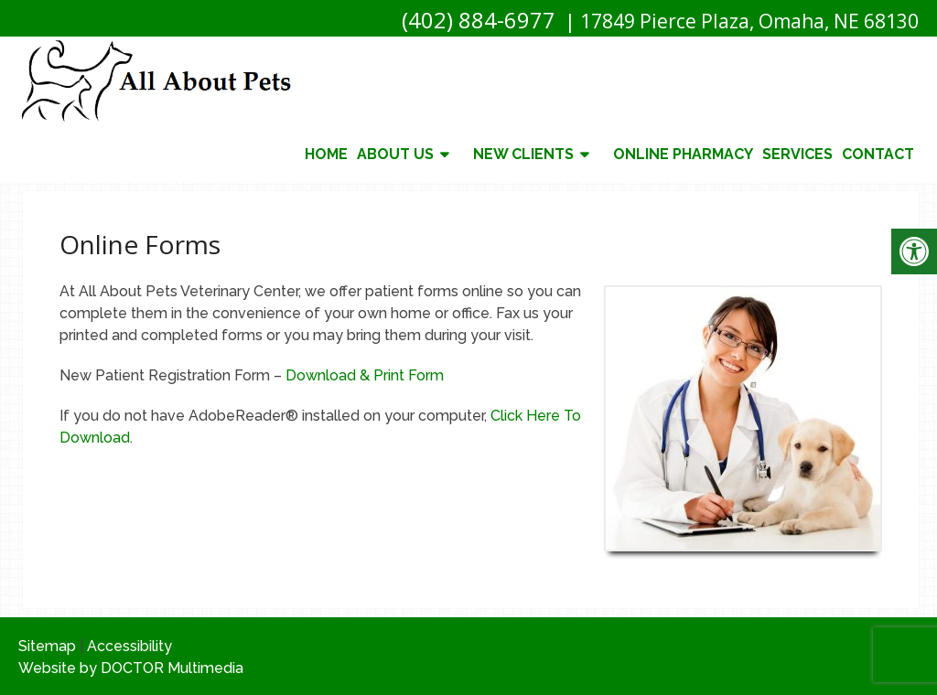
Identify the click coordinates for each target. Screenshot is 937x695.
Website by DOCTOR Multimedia (130, 668)
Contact (878, 154)
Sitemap (47, 646)
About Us (395, 154)
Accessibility (129, 646)
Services (797, 154)
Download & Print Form (364, 375)
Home (326, 154)
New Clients (523, 154)
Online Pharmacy (683, 154)
